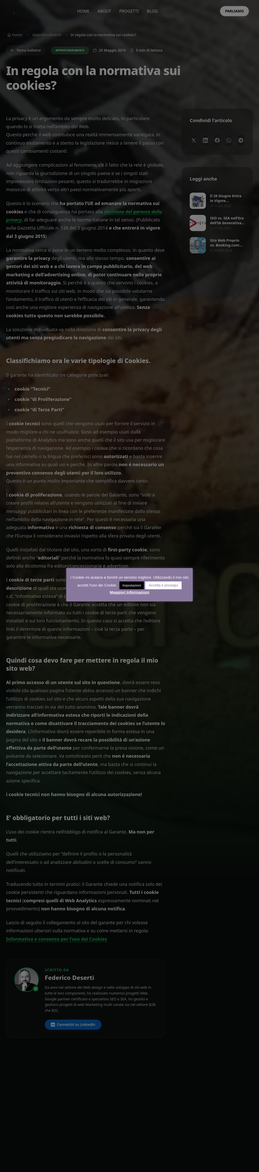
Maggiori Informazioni (129, 592)
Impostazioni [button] (131, 585)
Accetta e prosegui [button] (163, 585)
